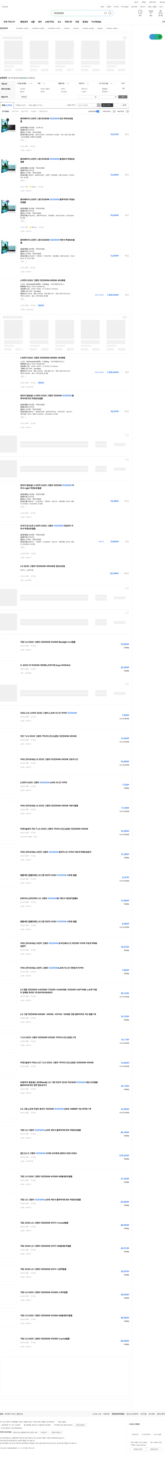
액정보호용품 (40, 168)
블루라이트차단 (42, 216)
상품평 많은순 (43, 111)
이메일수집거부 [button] (138, 1449)
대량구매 (41, 305)
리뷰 (77, 22)
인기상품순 (5, 111)
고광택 (47, 175)
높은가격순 (24, 111)
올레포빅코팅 (39, 175)
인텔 (28, 289)
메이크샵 (162, 2)
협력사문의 (161, 1414)
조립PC (109, 7)
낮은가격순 (15, 111)
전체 (7, 105)
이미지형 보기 (119, 105)
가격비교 (20, 105)
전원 (57, 294)
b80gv (100, 28)
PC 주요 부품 (103, 83)
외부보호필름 (36, 132)
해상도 (29, 287)
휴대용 (46, 296)
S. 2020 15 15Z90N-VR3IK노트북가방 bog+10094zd (45, 665)
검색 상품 (35, 105)
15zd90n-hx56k (38, 28)
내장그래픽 (28, 291)
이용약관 (106, 1414)
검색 (122, 97)
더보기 (162, 7)
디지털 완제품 (21, 83)
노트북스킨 (39, 128)
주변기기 (81, 83)
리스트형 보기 (115, 105)
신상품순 (33, 111)
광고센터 (152, 1414)
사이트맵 (143, 1414)
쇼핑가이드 (49, 22)
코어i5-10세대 (36, 289)
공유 (162, 22)
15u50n (76, 28)
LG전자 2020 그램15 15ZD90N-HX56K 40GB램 (42, 280)
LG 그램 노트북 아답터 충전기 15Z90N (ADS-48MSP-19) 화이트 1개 (55, 1109)
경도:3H (54, 501)
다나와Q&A (96, 22)
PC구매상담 (124, 7)
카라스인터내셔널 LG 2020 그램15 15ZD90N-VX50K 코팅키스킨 (49, 759)
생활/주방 (61, 83)
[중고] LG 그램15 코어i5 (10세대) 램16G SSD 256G (48, 1153)
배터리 (22, 296)
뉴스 (59, 22)
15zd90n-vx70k (54, 28)
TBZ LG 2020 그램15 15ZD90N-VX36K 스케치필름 (44, 1292)
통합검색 (24, 22)
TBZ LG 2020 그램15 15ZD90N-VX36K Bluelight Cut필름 (48, 642)
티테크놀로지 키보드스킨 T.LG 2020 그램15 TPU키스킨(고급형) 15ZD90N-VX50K (57, 1062)
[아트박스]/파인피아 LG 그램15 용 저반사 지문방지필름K (49, 898)
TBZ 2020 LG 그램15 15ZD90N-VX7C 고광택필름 (43, 1269)
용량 (34, 294)
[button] (140, 14)
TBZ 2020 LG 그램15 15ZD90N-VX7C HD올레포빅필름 (45, 1246)
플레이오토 (152, 2)
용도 (33, 296)
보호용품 (31, 128)
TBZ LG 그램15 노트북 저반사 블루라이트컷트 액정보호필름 (50, 1130)
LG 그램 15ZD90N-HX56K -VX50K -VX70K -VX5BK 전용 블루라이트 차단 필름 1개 (58, 1014)
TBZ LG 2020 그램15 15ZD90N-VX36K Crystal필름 (45, 1338)
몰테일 (144, 2)
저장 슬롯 (47, 294)
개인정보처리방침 (118, 1414)
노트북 (22, 284)
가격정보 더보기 (120, 134)
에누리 (136, 2)
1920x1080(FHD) (38, 287)
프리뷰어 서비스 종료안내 (13, 1414)
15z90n (67, 28)
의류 (39, 83)
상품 (33, 22)
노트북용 (28, 132)
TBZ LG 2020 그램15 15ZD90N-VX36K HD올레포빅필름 (46, 1176)
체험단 (155, 7)
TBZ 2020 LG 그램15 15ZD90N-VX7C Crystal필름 (44, 1223)
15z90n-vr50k (111, 28)
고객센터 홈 (134, 1434)
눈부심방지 (31, 256)
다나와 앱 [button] (5, 7)
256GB (40, 294)
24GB (29, 371)
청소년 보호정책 (132, 1414)
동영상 (85, 22)
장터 (40, 22)
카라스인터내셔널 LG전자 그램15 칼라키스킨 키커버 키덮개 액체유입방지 (55, 852)
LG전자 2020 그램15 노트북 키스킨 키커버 (43, 782)
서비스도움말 (157, 1434)
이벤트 (150, 7)
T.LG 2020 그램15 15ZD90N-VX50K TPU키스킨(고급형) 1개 (48, 1037)
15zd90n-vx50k (22, 28)
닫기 (22, 140)
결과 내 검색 (106, 105)
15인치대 (31, 130)
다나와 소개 (97, 1414)
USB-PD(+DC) (64, 294)
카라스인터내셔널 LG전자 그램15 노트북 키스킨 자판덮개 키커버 (51, 968)
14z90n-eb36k (88, 28)
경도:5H (69, 412)
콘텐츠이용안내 (56, 1432)
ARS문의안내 (154, 1449)
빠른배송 (24, 97)
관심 (33, 146)
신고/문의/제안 (146, 1434)
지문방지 (31, 175)
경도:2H (54, 542)
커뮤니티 (142, 7)
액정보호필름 (36, 173)
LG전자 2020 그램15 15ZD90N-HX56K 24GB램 (42, 358)
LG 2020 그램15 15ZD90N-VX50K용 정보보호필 (42, 566)
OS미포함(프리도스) (57, 284)
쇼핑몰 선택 (71, 105)
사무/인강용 (39, 296)
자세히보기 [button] (43, 1432)
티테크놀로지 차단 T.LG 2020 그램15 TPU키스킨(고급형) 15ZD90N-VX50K (54, 829)
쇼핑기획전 (134, 7)
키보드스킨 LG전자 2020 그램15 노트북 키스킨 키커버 (48, 713)
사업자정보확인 (80, 1425)
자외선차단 (31, 216)
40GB (29, 294)
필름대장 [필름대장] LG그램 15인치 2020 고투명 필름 (48, 875)
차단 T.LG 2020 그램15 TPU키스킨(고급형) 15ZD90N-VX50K (48, 736)
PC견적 (116, 7)
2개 (52, 294)
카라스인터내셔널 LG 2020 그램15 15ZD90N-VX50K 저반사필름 (49, 805)
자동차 (102, 7)
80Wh (27, 296)
